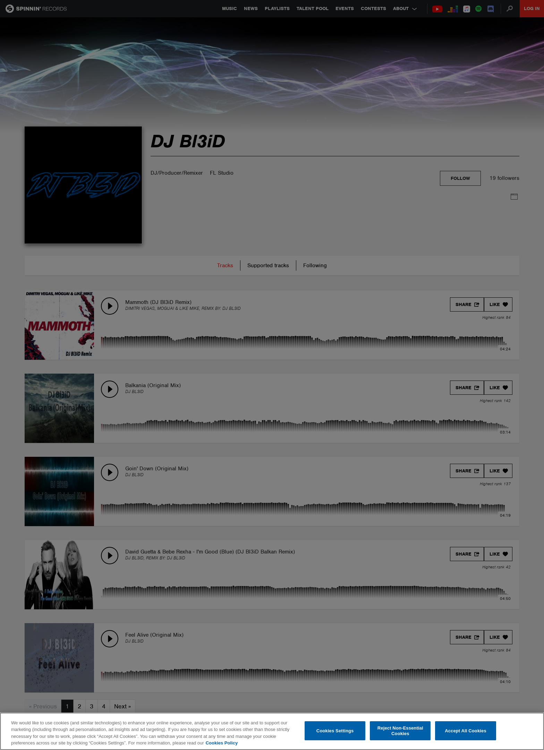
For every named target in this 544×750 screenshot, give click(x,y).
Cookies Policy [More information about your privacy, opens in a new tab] (222, 742)
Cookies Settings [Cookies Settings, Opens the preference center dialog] (335, 730)
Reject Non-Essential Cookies (400, 730)
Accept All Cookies (465, 730)
